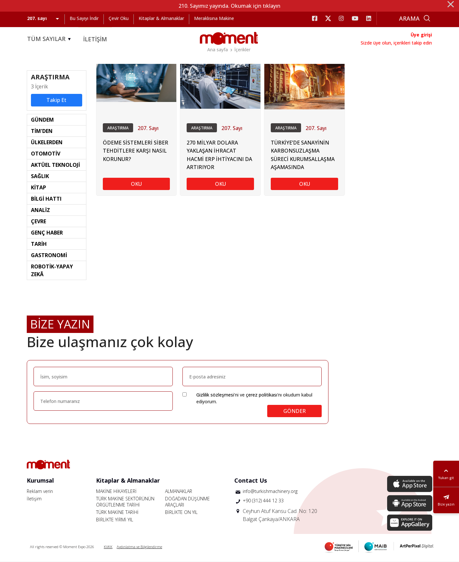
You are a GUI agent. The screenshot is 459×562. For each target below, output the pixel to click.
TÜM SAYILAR (50, 39)
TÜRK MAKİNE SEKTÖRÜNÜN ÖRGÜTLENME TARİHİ (125, 502)
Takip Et (56, 100)
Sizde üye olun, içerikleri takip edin (396, 43)
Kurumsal (40, 481)
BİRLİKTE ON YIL (181, 512)
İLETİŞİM (95, 39)
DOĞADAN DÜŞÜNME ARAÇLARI (187, 502)
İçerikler (242, 49)
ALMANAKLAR (178, 491)
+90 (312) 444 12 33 (263, 501)
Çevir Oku (119, 18)
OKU (136, 184)
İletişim (34, 499)
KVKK (108, 547)
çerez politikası (261, 395)
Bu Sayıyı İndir (84, 18)
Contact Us (250, 481)
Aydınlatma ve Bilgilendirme (139, 547)
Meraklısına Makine (214, 18)
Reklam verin (40, 491)
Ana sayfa (217, 49)
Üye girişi (421, 35)
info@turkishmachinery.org (270, 491)
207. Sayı (148, 128)
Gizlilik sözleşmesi (215, 395)
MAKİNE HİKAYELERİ (116, 491)
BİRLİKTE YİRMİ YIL (114, 520)
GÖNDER (294, 411)
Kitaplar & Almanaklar (161, 18)
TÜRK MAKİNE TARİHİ (117, 512)
